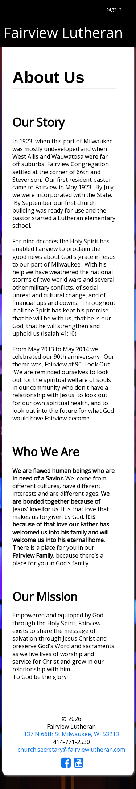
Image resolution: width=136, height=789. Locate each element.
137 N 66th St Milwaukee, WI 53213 (71, 734)
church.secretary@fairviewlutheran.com (71, 750)
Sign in (114, 9)
